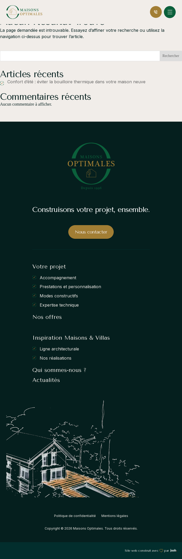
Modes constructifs (59, 295)
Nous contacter (91, 232)
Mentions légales (114, 516)
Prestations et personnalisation (70, 286)
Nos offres (47, 317)
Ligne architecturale (59, 348)
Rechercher (170, 56)
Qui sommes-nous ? (59, 370)
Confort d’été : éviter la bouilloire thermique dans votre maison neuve (76, 81)
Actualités (46, 380)
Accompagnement (58, 277)
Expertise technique (59, 304)
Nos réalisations (55, 357)
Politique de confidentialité (75, 516)
